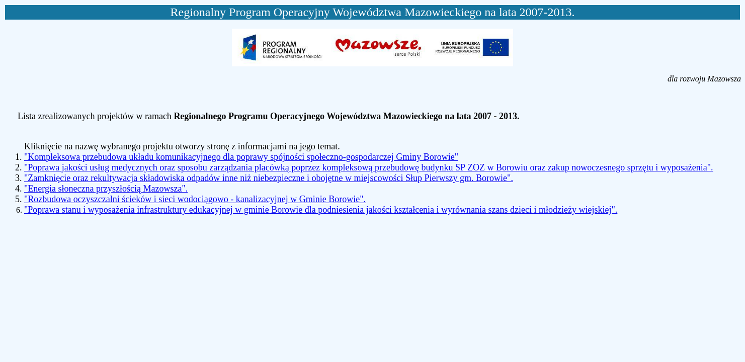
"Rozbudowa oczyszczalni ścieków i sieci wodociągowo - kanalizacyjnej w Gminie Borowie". (195, 199)
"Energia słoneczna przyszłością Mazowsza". (106, 189)
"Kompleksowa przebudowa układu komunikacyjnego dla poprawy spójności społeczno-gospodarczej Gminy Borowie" (241, 157)
